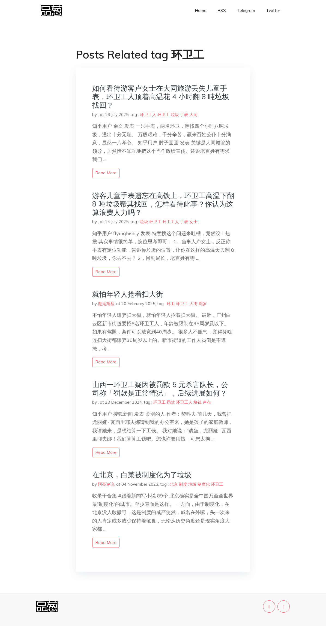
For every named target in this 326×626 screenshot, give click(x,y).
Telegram (246, 10)
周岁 (203, 303)
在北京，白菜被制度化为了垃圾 (142, 474)
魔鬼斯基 (106, 303)
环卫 (171, 303)
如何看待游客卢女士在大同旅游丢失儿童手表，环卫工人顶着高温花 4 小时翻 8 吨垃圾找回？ (160, 97)
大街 (193, 303)
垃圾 (175, 114)
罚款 (171, 402)
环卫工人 (148, 114)
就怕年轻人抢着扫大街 (127, 294)
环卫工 (163, 114)
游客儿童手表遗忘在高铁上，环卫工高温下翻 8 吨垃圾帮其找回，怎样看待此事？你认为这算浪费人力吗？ (163, 204)
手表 (184, 114)
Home (201, 10)
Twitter (273, 10)
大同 (193, 114)
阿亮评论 (106, 484)
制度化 (204, 484)
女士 (193, 221)
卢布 (207, 402)
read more (105, 172)
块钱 (197, 402)
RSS (221, 10)
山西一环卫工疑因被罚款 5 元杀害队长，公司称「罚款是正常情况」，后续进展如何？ (160, 388)
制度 (183, 484)
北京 (174, 484)
